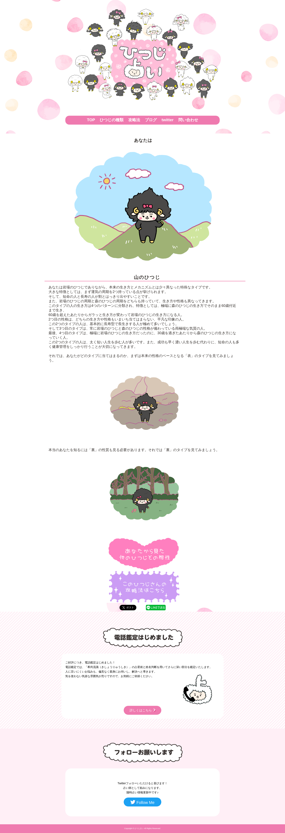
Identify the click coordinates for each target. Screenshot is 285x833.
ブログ (151, 120)
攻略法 (134, 120)
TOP (91, 120)
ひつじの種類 (112, 120)
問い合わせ (188, 120)
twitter (167, 120)
